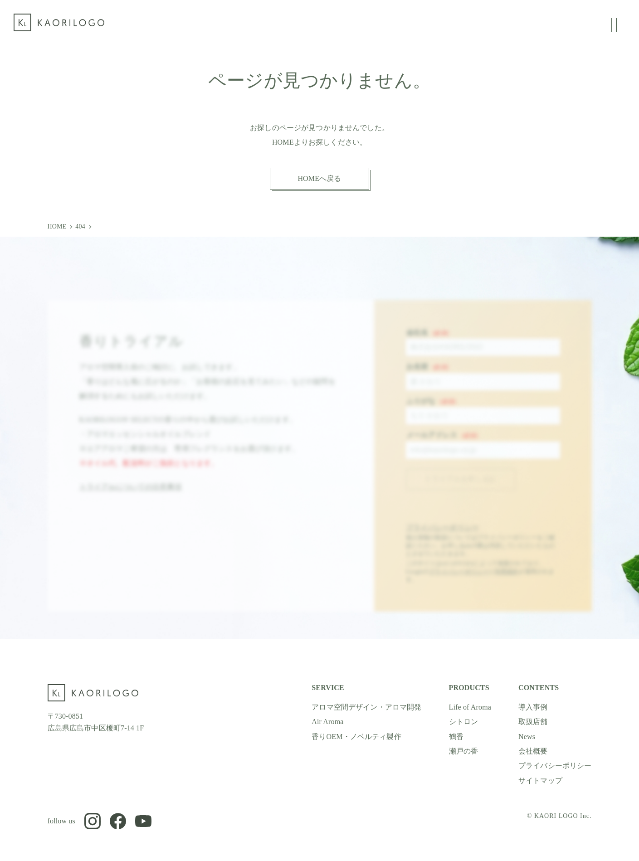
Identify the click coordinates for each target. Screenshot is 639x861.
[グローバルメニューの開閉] (614, 25)
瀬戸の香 (463, 751)
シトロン (463, 721)
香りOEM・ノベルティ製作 (356, 736)
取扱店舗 (533, 721)
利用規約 (507, 578)
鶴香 (456, 736)
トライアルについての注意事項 (130, 493)
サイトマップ (540, 780)
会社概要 (533, 751)
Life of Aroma (470, 707)
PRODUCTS (469, 687)
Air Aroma (327, 721)
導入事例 (533, 707)
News (526, 736)
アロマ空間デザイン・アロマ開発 (366, 707)
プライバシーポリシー (442, 534)
